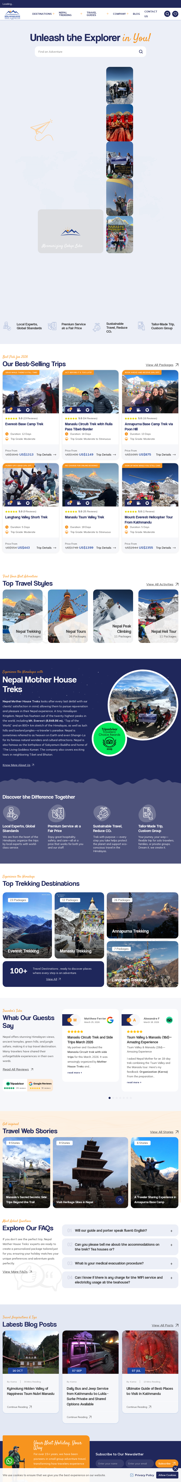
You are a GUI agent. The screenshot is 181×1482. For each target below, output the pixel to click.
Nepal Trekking (28, 489)
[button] (140, 51)
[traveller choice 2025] (109, 596)
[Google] (40, 941)
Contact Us (113, 1385)
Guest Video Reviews (60, 1391)
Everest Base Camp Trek (24, 281)
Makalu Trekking (147, 1402)
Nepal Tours (76, 489)
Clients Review (56, 1365)
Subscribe (166, 1321)
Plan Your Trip (85, 1365)
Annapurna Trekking (130, 788)
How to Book (55, 1397)
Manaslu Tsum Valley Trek (84, 375)
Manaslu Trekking (75, 808)
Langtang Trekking (129, 837)
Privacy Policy (85, 1397)
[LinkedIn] (26, 1404)
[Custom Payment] (158, 1431)
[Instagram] (19, 1404)
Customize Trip (85, 1385)
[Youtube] (33, 1404)
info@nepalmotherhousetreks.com (24, 1386)
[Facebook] (5, 1404)
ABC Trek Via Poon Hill (155, 143)
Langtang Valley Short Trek (26, 375)
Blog (136, 13)
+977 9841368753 (18, 1394)
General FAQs (114, 1365)
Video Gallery (85, 1378)
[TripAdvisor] (15, 941)
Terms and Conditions (60, 1378)
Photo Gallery (85, 1372)
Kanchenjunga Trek (149, 1390)
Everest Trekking (23, 808)
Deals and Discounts (60, 1385)
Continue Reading (19, 1264)
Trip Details (46, 312)
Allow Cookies (167, 1475)
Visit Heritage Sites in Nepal (71, 1059)
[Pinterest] (5, 1411)
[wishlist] (175, 14)
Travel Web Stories (59, 1372)
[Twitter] (12, 1404)
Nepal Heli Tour (163, 489)
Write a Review (86, 1391)
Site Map (112, 1378)
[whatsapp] (9, 1461)
